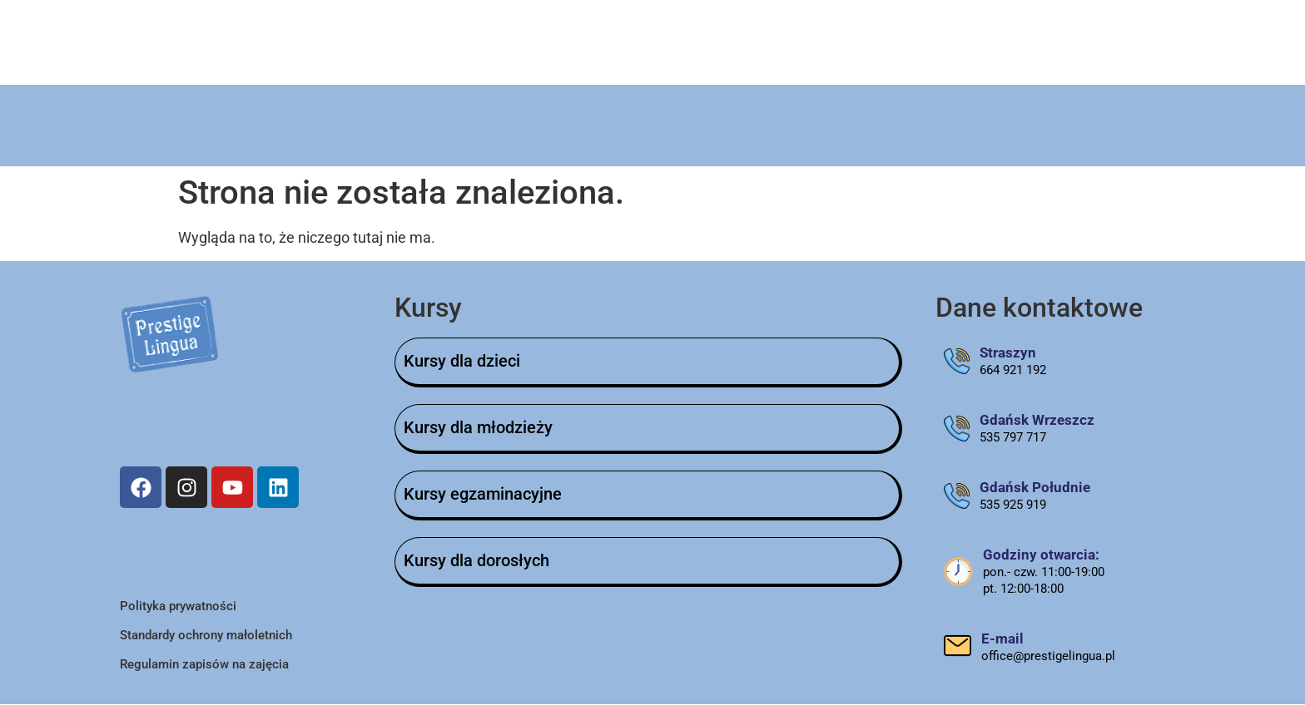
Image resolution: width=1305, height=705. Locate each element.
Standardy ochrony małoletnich (206, 636)
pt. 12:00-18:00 (1023, 589)
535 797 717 (1013, 438)
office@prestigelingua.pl (1048, 656)
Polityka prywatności (178, 606)
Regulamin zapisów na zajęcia (204, 665)
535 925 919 (1013, 505)
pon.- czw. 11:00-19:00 (1043, 572)
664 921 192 (1013, 370)
